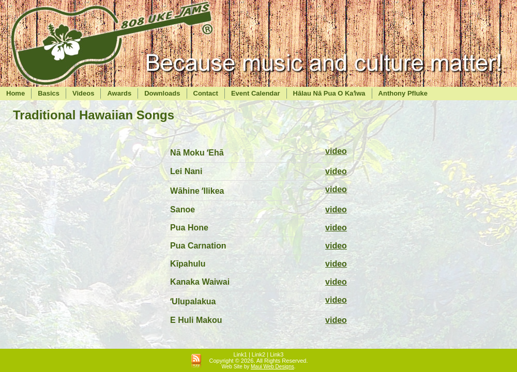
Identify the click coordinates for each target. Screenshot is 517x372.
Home (15, 93)
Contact (205, 93)
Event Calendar (255, 93)
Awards (119, 93)
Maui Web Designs (272, 366)
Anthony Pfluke (403, 93)
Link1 (240, 354)
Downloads (162, 93)
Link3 (276, 354)
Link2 (258, 354)
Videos (83, 93)
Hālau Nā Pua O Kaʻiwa (329, 93)
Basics (48, 93)
